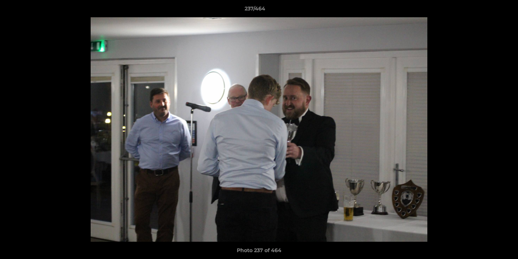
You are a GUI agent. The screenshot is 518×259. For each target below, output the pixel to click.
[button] (487, 10)
